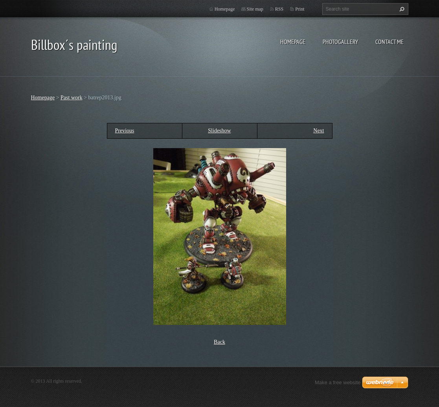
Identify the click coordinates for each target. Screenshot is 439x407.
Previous (124, 131)
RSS (279, 9)
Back (219, 342)
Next (318, 131)
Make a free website (337, 382)
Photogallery (340, 42)
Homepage (292, 42)
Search (401, 9)
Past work (72, 98)
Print (299, 9)
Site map (255, 9)
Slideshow (219, 131)
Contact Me (389, 42)
